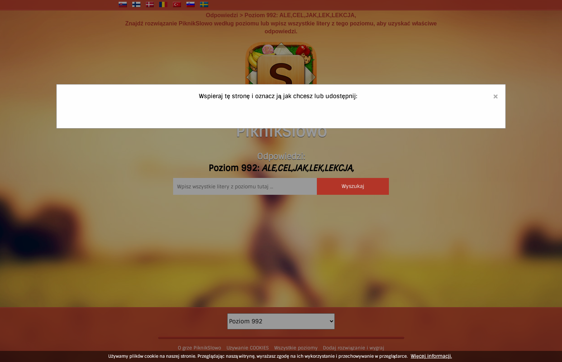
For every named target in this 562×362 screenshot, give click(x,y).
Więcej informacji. (431, 356)
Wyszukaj (353, 186)
